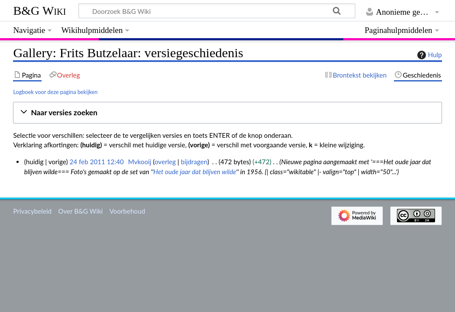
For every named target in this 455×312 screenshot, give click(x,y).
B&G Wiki (39, 10)
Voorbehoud (127, 211)
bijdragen (194, 162)
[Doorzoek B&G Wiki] (216, 11)
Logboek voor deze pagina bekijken (55, 91)
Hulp (428, 55)
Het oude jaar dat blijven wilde (194, 172)
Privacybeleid (32, 211)
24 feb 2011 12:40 (96, 162)
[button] (227, 113)
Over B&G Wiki (80, 211)
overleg (165, 162)
